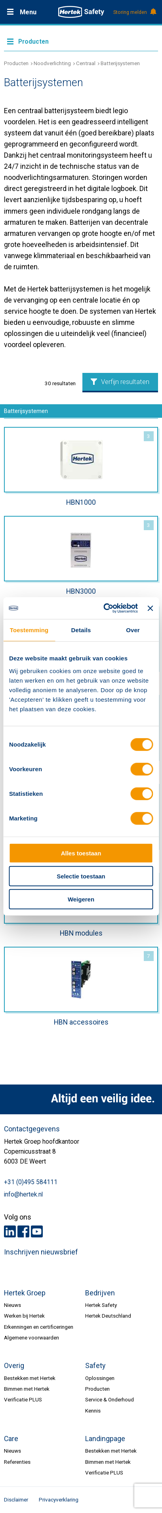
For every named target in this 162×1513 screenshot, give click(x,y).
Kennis (93, 1410)
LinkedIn (10, 1231)
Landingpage (105, 1439)
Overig (14, 1366)
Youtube (37, 1231)
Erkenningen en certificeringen (38, 1327)
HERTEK (81, 12)
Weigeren (81, 899)
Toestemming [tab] (29, 630)
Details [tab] (81, 630)
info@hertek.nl (23, 1194)
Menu (28, 12)
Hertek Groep (25, 1293)
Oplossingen (99, 1378)
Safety (95, 1366)
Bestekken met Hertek (29, 1378)
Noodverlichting (52, 63)
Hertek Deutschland (108, 1315)
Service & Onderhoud (109, 1399)
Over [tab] (133, 630)
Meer (81, 41)
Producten (16, 63)
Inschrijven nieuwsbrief (41, 1252)
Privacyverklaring (58, 1499)
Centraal (85, 63)
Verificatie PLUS (23, 1399)
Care (11, 1439)
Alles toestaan (81, 852)
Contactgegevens (32, 1129)
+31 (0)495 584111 (30, 1182)
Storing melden (134, 12)
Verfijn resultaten (120, 382)
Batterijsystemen (120, 63)
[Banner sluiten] (150, 608)
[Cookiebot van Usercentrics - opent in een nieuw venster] (104, 608)
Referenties (17, 1462)
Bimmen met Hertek (27, 1389)
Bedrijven (100, 1293)
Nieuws (12, 1305)
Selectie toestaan (81, 876)
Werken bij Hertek (24, 1315)
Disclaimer (16, 1499)
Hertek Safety (101, 1305)
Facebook (23, 1231)
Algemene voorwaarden (31, 1337)
